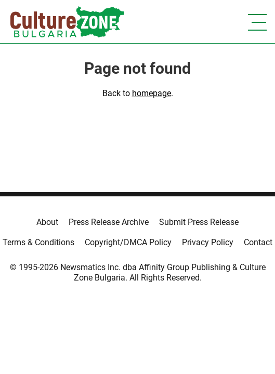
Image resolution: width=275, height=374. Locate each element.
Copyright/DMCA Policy (128, 242)
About (47, 222)
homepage (151, 93)
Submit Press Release (199, 222)
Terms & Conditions (38, 242)
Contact (258, 242)
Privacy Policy (207, 242)
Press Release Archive (109, 222)
